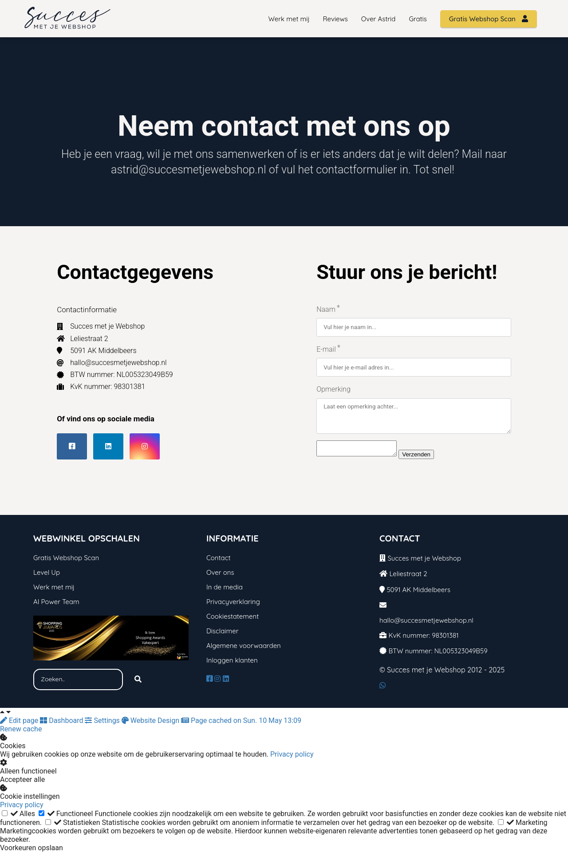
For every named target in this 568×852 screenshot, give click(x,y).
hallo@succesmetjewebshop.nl (426, 620)
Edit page (20, 720)
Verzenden (425, 457)
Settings (103, 720)
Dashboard (62, 720)
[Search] (138, 679)
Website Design (151, 720)
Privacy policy (292, 754)
